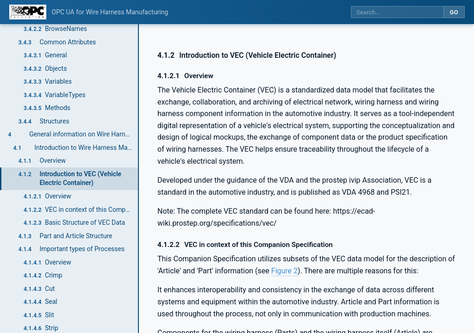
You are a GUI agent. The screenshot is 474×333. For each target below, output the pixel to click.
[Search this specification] (397, 12)
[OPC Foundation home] (27, 12)
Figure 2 (284, 270)
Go (453, 12)
